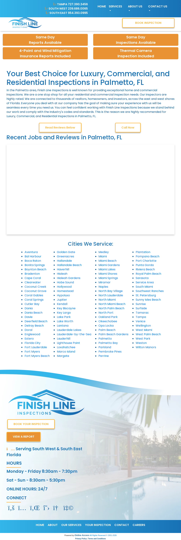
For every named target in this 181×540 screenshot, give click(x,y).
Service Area (145, 282)
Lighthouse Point (68, 343)
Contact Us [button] (157, 6)
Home (102, 6)
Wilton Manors (146, 347)
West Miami (144, 330)
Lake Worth (65, 321)
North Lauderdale (110, 295)
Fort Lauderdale (36, 347)
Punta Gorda (145, 265)
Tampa (141, 317)
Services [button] (115, 6)
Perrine (103, 356)
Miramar (104, 282)
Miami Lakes (106, 269)
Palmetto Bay (108, 343)
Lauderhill (63, 339)
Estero (29, 339)
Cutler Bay (32, 304)
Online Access (81, 535)
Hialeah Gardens (68, 278)
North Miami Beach (111, 304)
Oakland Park (108, 317)
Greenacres (65, 256)
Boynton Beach (35, 269)
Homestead (65, 291)
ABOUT (53, 525)
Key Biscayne (66, 308)
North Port (105, 313)
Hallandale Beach (69, 265)
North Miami (107, 300)
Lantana (62, 326)
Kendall (62, 304)
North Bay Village (110, 291)
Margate (63, 356)
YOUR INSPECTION (98, 525)
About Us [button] (135, 6)
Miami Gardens (109, 265)
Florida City (32, 343)
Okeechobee (107, 321)
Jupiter (62, 300)
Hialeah (62, 274)
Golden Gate (66, 252)
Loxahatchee (66, 347)
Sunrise (141, 304)
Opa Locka (106, 326)
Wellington (143, 326)
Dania (29, 308)
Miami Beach (107, 261)
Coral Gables (34, 295)
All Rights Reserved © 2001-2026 (103, 535)
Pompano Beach (147, 256)
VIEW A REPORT (23, 437)
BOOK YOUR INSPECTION (31, 424)
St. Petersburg (146, 295)
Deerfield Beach (36, 321)
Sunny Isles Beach (148, 300)
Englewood (32, 334)
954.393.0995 (78, 13)
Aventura (31, 252)
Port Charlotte (146, 261)
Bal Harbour (33, 256)
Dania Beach (33, 313)
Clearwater (33, 282)
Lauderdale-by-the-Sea (74, 334)
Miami (102, 256)
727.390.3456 (78, 4)
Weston (141, 343)
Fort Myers (32, 351)
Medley (103, 252)
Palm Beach (106, 330)
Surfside (141, 308)
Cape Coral (33, 278)
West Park (143, 339)
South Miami (144, 287)
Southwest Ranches (150, 291)
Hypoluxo (63, 295)
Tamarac (142, 313)
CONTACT (121, 525)
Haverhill (63, 269)
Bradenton (32, 274)
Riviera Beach (145, 269)
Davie (29, 317)
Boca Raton (33, 261)
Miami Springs (108, 278)
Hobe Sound (65, 282)
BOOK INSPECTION (148, 23)
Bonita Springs (35, 265)
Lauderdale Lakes (69, 330)
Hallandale (64, 261)
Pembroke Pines (110, 351)
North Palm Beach (111, 308)
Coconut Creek (35, 287)
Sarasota (142, 278)
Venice (140, 321)
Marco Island (66, 351)
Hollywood (64, 287)
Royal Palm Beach (148, 274)
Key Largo (64, 313)
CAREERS (139, 525)
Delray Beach (34, 326)
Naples (103, 287)
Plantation (143, 252)
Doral (28, 330)
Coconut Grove (35, 291)
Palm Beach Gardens (113, 334)
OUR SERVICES (71, 525)
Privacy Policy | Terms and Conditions (90, 539)
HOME (40, 525)
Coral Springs (34, 300)
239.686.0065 (78, 8)
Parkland (104, 347)
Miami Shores (107, 274)
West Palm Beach (148, 334)
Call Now (127, 127)
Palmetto (105, 339)
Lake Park (64, 317)
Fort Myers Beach (37, 356)
